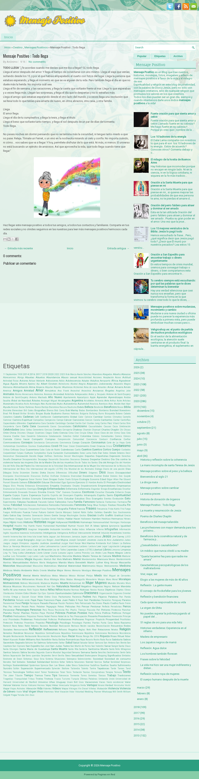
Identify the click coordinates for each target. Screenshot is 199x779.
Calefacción (45, 417)
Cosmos (32, 446)
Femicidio (54, 505)
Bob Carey (59, 410)
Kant (71, 543)
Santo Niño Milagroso (120, 649)
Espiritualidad (122, 495)
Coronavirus (98, 442)
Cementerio (38, 429)
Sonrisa (98, 662)
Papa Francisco (46, 600)
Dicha (15, 472)
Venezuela (64, 685)
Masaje (114, 562)
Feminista (80, 504)
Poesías (82, 612)
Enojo (104, 488)
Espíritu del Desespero (62, 495)
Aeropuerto (105, 380)
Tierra (47, 675)
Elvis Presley (17, 485)
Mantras (7, 562)
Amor (39, 390)
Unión (112, 678)
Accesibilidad (85, 377)
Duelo (68, 479)
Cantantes (106, 419)
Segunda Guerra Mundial (48, 652)
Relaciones (104, 629)
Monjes (101, 579)
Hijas (6, 522)
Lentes (17, 549)
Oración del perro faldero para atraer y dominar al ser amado (172, 207)
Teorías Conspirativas (93, 672)
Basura (63, 407)
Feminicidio (67, 505)
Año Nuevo (55, 397)
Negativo (86, 586)
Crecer (72, 446)
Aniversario (27, 394)
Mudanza (45, 583)
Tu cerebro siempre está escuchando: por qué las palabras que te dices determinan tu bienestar (173, 283)
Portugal (127, 613)
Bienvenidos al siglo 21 (154, 476)
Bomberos (104, 410)
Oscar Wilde (36, 597)
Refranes (63, 629)
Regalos (73, 629)
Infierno (100, 529)
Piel (98, 610)
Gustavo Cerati (48, 518)
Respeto (7, 636)
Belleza (89, 406)
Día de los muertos (63, 462)
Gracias (91, 515)
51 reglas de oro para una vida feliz (161, 622)
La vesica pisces (150, 493)
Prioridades (14, 619)
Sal (35, 642)
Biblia (127, 406)
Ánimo (18, 394)
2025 (137, 372)
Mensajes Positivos (36, 47)
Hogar (51, 522)
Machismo (55, 556)
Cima (71, 433)
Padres (87, 596)
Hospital (8, 525)
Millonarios (28, 579)
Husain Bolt (83, 526)
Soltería (69, 662)
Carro (18, 426)
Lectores (83, 546)
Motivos (24, 583)
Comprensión (64, 439)
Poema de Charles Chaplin (155, 516)
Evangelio (97, 498)
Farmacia (122, 502)
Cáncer (68, 419)
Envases (33, 492)
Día (113, 459)
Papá (33, 600)
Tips (54, 675)
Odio (26, 593)
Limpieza (126, 549)
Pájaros (102, 596)
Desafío (6, 459)
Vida (39, 688)
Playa (42, 613)
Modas (69, 579)
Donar (32, 479)
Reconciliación (103, 626)
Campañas (38, 420)
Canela (96, 420)
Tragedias (8, 678)
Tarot (128, 668)
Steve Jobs (64, 665)
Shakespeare (91, 655)
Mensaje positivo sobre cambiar (159, 487)
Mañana (34, 562)
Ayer (128, 403)
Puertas (96, 622)
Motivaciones (11, 583)
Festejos (103, 505)
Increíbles (66, 529)
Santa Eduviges (10, 649)
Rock (38, 639)
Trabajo (111, 675)
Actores (23, 380)
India (75, 529)
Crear (65, 446)
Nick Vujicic (33, 589)
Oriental (127, 593)
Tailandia (75, 668)
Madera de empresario (153, 636)
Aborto (117, 374)
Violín (19, 691)
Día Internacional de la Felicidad (47, 466)
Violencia (113, 688)
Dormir (38, 479)
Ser (23, 655)
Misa (46, 579)
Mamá (77, 559)
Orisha (6, 597)
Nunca (101, 589)
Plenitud (50, 613)
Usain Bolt (72, 682)
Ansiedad (58, 394)
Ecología (84, 479)
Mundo (112, 583)
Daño (94, 453)
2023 (62, 374)
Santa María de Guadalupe (34, 649)
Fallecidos (60, 501)
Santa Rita (73, 649)
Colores (96, 436)
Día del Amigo (107, 462)
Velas (55, 685)
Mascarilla (125, 562)
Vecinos (41, 685)
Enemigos (32, 489)
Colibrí (76, 436)
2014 (26, 374)
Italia (45, 536)
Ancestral (75, 390)
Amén (127, 387)
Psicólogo (65, 622)
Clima (117, 433)
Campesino (50, 420)
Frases (91, 508)
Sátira (23, 652)
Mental (27, 575)
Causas (107, 426)
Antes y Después (97, 394)
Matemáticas (50, 566)
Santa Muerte (59, 649)
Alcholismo (63, 384)
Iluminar (7, 529)
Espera (24, 495)
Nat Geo (51, 586)
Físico (43, 509)
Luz (47, 556)
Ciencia (63, 432)
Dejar (40, 456)
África (114, 380)
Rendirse (18, 633)
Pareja (25, 603)
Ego (64, 482)
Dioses (110, 472)
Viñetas (92, 688)
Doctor (98, 475)
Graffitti (109, 515)
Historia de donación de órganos (160, 499)
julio (139, 438)
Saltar (62, 642)
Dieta (43, 472)
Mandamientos (89, 559)
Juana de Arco (104, 540)
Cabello (17, 416)
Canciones (78, 419)
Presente (92, 616)
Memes (67, 570)
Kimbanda (101, 543)
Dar (100, 452)
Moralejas (125, 579)
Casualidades (65, 426)
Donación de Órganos (15, 479)
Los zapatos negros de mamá (158, 642)
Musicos (17, 586)
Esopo (128, 492)
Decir (128, 453)
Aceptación (108, 377)
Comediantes (107, 436)
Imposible (43, 529)
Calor (80, 417)
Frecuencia (102, 509)
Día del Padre (23, 465)
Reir (94, 629)
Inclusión (55, 529)
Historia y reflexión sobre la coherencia (163, 459)
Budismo (56, 413)
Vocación (64, 691)
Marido (63, 562)
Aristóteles (89, 400)
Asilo (26, 403)
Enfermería (84, 488)
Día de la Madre (43, 462)
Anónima (38, 394)
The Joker (8, 675)
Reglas (82, 629)
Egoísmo (71, 482)
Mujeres (101, 583)
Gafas (90, 512)
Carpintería (8, 426)
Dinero (83, 472)
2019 (137, 406)
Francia (81, 508)
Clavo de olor (106, 433)
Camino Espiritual (22, 419)
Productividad (40, 619)
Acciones (97, 377)
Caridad (70, 423)
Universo (43, 682)
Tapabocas (103, 668)
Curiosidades (71, 452)
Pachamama (64, 597)
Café (37, 417)
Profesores (78, 619)
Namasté (41, 586)
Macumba (67, 556)
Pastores (70, 603)
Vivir (57, 691)
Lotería (127, 553)
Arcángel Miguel (49, 400)
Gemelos (26, 515)
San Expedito (33, 645)
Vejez (48, 685)
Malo (59, 559)
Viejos (65, 688)
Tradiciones (124, 675)
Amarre (119, 387)
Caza (115, 426)
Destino (18, 47)
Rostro (96, 639)
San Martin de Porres (80, 646)
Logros (70, 553)
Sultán (16, 668)
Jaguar (52, 536)
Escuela (110, 492)
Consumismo (52, 442)
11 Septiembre (10, 374)
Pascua (53, 603)
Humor (72, 525)
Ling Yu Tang (10, 553)
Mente (35, 575)
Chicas (127, 429)
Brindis (31, 413)
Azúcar (14, 407)
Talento (84, 668)
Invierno (14, 536)
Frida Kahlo (114, 509)
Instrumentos (36, 533)
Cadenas (28, 416)
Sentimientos (113, 652)
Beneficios (110, 406)
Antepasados (81, 394)
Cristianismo (122, 446)
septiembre (144, 427)
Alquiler (57, 387)
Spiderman (34, 665)
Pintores (105, 609)
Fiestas (112, 505)
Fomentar (51, 509)
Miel (105, 575)
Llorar (47, 552)
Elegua (6, 485)
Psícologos (77, 622)
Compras (50, 439)
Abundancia (53, 377)
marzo (141, 687)
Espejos (16, 495)
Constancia (39, 442)
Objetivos (110, 589)
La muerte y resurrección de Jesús (160, 510)
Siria (42, 659)
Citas (90, 432)
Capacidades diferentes (14, 423)
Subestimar (84, 665)
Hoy (25, 526)
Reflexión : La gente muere (156, 585)
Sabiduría (117, 639)
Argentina (77, 400)
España (7, 495)
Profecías (52, 619)
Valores (16, 685)
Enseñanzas (115, 488)
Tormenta (74, 675)
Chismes (21, 433)
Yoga (14, 694)
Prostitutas (125, 619)
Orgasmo (117, 593)
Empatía (54, 485)
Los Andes (96, 553)
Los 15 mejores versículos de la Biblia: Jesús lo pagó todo (169, 230)
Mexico (63, 575)
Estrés (60, 498)
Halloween (86, 518)
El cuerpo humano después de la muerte (164, 679)
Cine (76, 433)
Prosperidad (112, 619)
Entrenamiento (10, 492)
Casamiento (43, 426)
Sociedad (98, 658)
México (72, 575)
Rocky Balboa (58, 639)
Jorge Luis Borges (44, 540)
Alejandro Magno (122, 384)
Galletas (98, 512)
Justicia (44, 543)
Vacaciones (91, 682)
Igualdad (126, 525)
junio (140, 444)
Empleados (66, 485)
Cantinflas (125, 420)
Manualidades (21, 562)
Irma (29, 536)
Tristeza (48, 678)
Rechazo (75, 626)
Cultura (28, 452)
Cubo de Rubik (52, 449)
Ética (88, 498)
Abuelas (29, 377)
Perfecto (105, 606)
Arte (106, 400)
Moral (115, 579)
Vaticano (32, 685)
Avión (117, 403)
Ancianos (98, 390)
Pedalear (40, 606)
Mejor (60, 570)
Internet (96, 532)
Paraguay (116, 600)
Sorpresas (126, 662)
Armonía (99, 400)
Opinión (51, 593)
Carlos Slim (125, 423)
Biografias (40, 410)
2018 (44, 374)
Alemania (7, 387)
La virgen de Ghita (151, 607)
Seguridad (67, 652)
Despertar (95, 459)
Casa (33, 426)
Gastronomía (124, 512)
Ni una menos (18, 589)
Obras (127, 589)
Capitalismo (33, 423)
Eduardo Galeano (19, 482)
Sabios (127, 639)
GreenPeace (9, 518)
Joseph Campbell (77, 540)
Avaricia (94, 403)
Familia (78, 501)
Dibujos (7, 472)
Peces (32, 606)
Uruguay (61, 682)
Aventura (103, 403)
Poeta (90, 613)
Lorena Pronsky (82, 553)
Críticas (14, 449)
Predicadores (19, 616)
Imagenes (20, 529)
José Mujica (61, 539)
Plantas (25, 612)
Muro (128, 583)
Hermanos (117, 518)
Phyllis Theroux (78, 610)
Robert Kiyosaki (10, 639)
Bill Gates (29, 410)
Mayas (99, 566)
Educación (34, 482)
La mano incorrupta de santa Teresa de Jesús (167, 465)
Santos (7, 652)
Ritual (121, 636)
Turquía (75, 678)
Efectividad (55, 482)
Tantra (93, 668)
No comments (37, 61)
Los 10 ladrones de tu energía (168, 136)
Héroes (127, 518)
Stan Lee (53, 665)
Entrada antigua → (118, 248)
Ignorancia (114, 526)
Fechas (6, 505)
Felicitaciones (29, 505)
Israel (39, 536)
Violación (102, 688)
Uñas (52, 682)
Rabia (117, 622)
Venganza (75, 685)
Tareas (121, 668)
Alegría (82, 384)
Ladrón (34, 546)
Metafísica (45, 575)
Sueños (104, 665)
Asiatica (19, 403)
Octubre (19, 593)
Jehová (97, 536)
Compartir (37, 439)
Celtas (29, 429)
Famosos (89, 501)
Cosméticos (21, 446)
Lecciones (73, 546)
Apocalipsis (83, 397)
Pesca (51, 610)
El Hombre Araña (94, 482)
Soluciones (79, 662)
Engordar (95, 489)
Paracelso (106, 600)
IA (91, 526)
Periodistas (116, 606)
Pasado (44, 603)
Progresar (90, 619)
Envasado (23, 492)
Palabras (113, 596)
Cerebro (57, 429)
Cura (49, 452)
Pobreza (60, 612)
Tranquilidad (20, 678)
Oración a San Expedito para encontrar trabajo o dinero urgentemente (167, 257)
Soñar (106, 661)
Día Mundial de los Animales (79, 469)
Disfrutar (54, 476)
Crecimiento (82, 446)
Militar (18, 579)
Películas (70, 606)
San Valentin (97, 646)
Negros (107, 586)
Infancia (90, 529)
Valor (128, 682)
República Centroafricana (47, 633)
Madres (116, 556)
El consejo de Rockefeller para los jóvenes (165, 590)
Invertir (6, 536)
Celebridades (11, 429)
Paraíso (126, 600)
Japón (84, 536)
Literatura (30, 552)
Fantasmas (110, 502)
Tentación (77, 672)
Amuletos (50, 390)
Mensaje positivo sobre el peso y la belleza (166, 471)
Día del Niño (9, 466)
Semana (76, 652)
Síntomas (27, 659)
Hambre (96, 518)
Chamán (87, 429)
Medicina (125, 565)
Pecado (25, 606)
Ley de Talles (59, 549)
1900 (19, 374)
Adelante (40, 380)
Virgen (32, 691)
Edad (103, 479)
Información (125, 529)
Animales (8, 394)
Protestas (18, 622)
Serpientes (46, 655)
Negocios (97, 586)
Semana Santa (89, 652)
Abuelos (40, 377)
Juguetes (34, 543)
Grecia (127, 515)
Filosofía (121, 505)
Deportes (90, 456)
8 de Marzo (71, 374)
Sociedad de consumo (117, 658)
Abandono (97, 374)
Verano (101, 685)
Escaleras (76, 492)
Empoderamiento (89, 485)
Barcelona (54, 407)
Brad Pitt (7, 413)
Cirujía (83, 433)
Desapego (42, 459)
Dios (102, 472)
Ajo (38, 384)
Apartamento (69, 397)
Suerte (113, 665)
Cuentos (86, 449)
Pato (77, 603)
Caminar (7, 420)
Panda (127, 597)
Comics (118, 436)
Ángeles (109, 390)
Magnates (38, 559)
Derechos (126, 456)
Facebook (32, 501)
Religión (125, 629)
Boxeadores (125, 410)
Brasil (16, 413)
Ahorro (23, 383)
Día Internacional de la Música (112, 466)
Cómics (127, 436)
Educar (46, 482)
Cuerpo (116, 449)
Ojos (43, 593)
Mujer (90, 583)
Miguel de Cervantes (120, 575)
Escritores (88, 492)
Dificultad (73, 472)
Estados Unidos (21, 498)
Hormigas (115, 522)
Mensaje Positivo (101, 570)
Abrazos (126, 374)
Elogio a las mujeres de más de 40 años (164, 579)
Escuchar (99, 492)
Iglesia (104, 525)
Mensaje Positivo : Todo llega (25, 56)
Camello (127, 417)
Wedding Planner (93, 691)
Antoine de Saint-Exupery (118, 394)
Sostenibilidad (20, 665)
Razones (44, 626)
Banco (38, 407)
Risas (113, 636)
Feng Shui (92, 505)
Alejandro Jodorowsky (99, 383)
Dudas (61, 479)
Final (15, 509)
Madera (77, 556)
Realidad (53, 626)
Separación (15, 655)
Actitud (126, 377)
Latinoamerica (52, 546)
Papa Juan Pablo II (66, 600)
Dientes (35, 472)
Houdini (18, 526)
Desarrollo (53, 459)
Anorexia (48, 394)
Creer (93, 446)
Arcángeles (64, 400)
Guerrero (36, 518)
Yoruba (20, 695)
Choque (30, 433)
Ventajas (92, 685)
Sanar (107, 645)
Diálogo (98, 469)
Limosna (115, 549)
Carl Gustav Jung (91, 423)
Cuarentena (32, 449)
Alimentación (20, 387)
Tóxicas (102, 675)
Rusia (108, 639)
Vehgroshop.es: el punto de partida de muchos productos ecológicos (172, 331)
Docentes (88, 475)
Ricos (79, 636)
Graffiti (100, 515)
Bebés (80, 407)
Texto (127, 672)
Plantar (16, 613)
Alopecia (40, 387)
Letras (29, 549)
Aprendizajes (115, 397)
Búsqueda (110, 413)
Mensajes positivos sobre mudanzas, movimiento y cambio (173, 308)
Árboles (36, 400)
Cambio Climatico (112, 417)
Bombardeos (92, 410)
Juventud (55, 543)
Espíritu (46, 495)
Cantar (116, 420)
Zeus (31, 695)
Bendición (98, 407)
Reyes (64, 636)
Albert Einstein (49, 383)
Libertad (97, 549)
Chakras (77, 429)
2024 (137, 378)
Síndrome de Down (12, 659)
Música (7, 586)
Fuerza (26, 512)
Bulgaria (84, 413)
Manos (112, 559)
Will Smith (117, 691)
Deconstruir (8, 456)
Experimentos (9, 502)
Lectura (92, 546)
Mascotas (9, 565)
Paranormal (9, 603)
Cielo (55, 432)
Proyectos (40, 622)
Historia (28, 522)
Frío (122, 509)
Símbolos (126, 655)
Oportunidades (63, 593)
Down (45, 479)
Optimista (77, 593)
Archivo (178, 56)
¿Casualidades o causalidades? (159, 545)
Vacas (102, 682)
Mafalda (20, 559)
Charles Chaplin (110, 429)
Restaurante (30, 636)
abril (139, 455)
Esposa (6, 498)
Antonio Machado (38, 397)
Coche (15, 436)
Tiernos (39, 675)
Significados (114, 655)
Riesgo (86, 636)
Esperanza (35, 495)
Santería (83, 649)
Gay (19, 515)
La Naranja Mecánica (19, 546)
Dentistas (58, 456)
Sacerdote (8, 642)
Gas (115, 512)
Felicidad (16, 504)
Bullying (93, 413)
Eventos (108, 498)
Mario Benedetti (77, 562)
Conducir (103, 439)
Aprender (102, 397)
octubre (141, 421)
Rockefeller (46, 639)
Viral (25, 691)
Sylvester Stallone (60, 668)
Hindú (20, 522)
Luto (42, 556)
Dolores (114, 476)
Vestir (128, 685)
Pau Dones (97, 603)
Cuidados (126, 449)
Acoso (118, 377)
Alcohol (74, 384)
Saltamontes (52, 642)
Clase (97, 433)
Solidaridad (43, 661)
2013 (137, 735)
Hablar (69, 518)
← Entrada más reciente (18, 248)
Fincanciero (34, 509)
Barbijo (45, 407)
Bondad (114, 410)
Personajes (22, 609)
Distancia (65, 476)
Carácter (50, 423)
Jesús (106, 536)
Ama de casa (90, 387)
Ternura (118, 672)
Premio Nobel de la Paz (62, 616)
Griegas (19, 518)
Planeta (7, 612)
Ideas (96, 525)
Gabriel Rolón (79, 512)
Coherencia (42, 436)
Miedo (98, 575)
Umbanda (103, 678)
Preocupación (80, 616)
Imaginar (32, 529)
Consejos (27, 442)
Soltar (62, 662)
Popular (142, 56)
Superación (27, 668)
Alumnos (67, 387)
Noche (66, 589)
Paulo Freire (125, 603)
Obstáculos (8, 593)
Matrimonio (88, 565)
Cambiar (98, 416)
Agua (6, 383)
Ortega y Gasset (20, 597)
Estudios (80, 498)
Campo (59, 420)
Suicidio (7, 668)
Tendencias (53, 672)
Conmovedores (11, 442)
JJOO (128, 536)
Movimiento (34, 583)
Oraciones (91, 593)
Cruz (22, 449)
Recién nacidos (87, 626)
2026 (137, 367)
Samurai (99, 642)
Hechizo (106, 518)
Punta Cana (107, 622)
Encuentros (21, 489)
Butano (119, 413)
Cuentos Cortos (101, 449)
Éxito (128, 498)
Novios (93, 589)
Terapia (109, 672)
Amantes (102, 387)
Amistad (29, 390)
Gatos (13, 515)
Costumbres (43, 446)
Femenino (42, 505)
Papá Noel (83, 600)
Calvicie (88, 417)
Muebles (55, 583)
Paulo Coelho (110, 603)
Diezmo (51, 472)
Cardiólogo (60, 423)
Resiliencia (113, 633)
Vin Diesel (83, 688)
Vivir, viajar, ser (148, 574)
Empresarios (124, 485)
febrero (141, 693)
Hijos (13, 522)
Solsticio (55, 662)
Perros (127, 606)
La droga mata (149, 482)
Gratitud (118, 515)
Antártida (69, 394)
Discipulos (8, 476)
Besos (120, 407)
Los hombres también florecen (158, 653)
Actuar (32, 380)
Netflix (6, 589)
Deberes (121, 453)
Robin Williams (27, 639)
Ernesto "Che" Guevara (58, 492)
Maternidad (74, 565)
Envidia (42, 492)
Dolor (106, 475)
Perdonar (96, 606)
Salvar (91, 642)
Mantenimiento (123, 559)
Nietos (43, 589)
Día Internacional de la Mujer (80, 465)
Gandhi (108, 512)
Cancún (88, 420)
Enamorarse (9, 489)
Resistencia (125, 633)
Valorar (7, 685)
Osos (54, 597)
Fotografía (62, 508)
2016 (32, 374)
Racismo (126, 622)
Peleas (61, 606)
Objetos (120, 589)
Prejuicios (31, 616)
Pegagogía (51, 606)
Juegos (6, 543)
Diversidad (76, 476)
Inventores (116, 532)
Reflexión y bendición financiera (159, 596)
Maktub (47, 559)
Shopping (102, 655)
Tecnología (19, 672)
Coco (23, 436)
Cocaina (7, 436)
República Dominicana (95, 633)
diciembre (143, 410)
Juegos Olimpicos (20, 543)
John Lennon (9, 540)
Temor (44, 672)
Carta (25, 426)
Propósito (100, 619)
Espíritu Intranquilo (85, 495)
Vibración (31, 688)
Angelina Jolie (123, 390)
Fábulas (21, 501)
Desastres (64, 459)
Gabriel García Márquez (59, 512)
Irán (25, 536)
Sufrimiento (124, 665)
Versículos (119, 685)
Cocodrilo (31, 436)
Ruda (102, 639)
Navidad (75, 586)
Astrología (35, 403)
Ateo (43, 403)
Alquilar (49, 387)
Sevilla (61, 655)
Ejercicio (80, 482)
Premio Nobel (43, 616)
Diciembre (25, 472)
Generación (37, 515)
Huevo (39, 526)
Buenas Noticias (70, 413)
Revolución (56, 636)
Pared (18, 603)
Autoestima (70, 403)
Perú (44, 610)
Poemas (71, 612)
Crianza (101, 446)
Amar (110, 387)
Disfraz (45, 476)
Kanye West (80, 543)
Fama (70, 502)
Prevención (117, 616)
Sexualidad (77, 655)
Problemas (27, 619)
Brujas (39, 413)
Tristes (39, 678)
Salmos (41, 642)
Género (47, 515)
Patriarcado (85, 603)
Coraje (75, 442)
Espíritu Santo (105, 495)
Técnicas (7, 672)
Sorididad (115, 662)
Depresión (114, 456)
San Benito (121, 642)
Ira (20, 536)
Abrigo (20, 377)
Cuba (42, 449)
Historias (40, 522)
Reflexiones (51, 629)
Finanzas (23, 509)
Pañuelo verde (23, 600)
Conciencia (91, 439)
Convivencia (65, 442)
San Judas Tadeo (60, 645)
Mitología (54, 579)
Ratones (35, 626)
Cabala (127, 413)
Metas (55, 575)
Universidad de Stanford (24, 682)
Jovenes (91, 539)
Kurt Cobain (113, 543)
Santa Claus (125, 646)
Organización (105, 593)
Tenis (69, 672)
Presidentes (104, 616)
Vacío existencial (115, 682)
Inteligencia (49, 532)
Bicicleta (7, 410)
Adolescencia (73, 380)
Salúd (76, 642)
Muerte (64, 583)
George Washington (69, 515)
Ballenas (29, 407)
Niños (59, 589)
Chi (121, 429)
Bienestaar (17, 410)
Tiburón (19, 675)
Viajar (6, 688)
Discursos (36, 476)
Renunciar (29, 633)
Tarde (113, 668)
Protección (8, 622)
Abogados (107, 374)
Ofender (33, 593)
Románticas (73, 639)
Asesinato (9, 403)
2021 (137, 395)
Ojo (39, 593)
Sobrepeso (71, 659)
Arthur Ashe (116, 400)
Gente (55, 515)
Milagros (8, 579)
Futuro (42, 512)
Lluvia (54, 553)
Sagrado (20, 642)
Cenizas (48, 429)
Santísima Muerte (98, 649)
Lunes (36, 556)
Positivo (8, 616)
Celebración (125, 426)
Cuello (78, 449)
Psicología (52, 622)
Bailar (22, 407)
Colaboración (55, 436)
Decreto (32, 456)
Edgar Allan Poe (115, 479)
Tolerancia (63, 675)
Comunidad (78, 439)
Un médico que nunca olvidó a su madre (164, 550)
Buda (47, 413)
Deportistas (102, 456)
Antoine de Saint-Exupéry (15, 397)
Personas (35, 609)
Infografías (111, 529)
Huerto (31, 526)
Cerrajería (67, 429)
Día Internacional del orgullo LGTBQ (44, 469)
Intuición (105, 533)
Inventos (127, 533)
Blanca (50, 410)
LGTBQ (89, 549)
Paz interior (14, 606)
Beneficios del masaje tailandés (159, 521)
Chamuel (96, 429)
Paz (5, 606)
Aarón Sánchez (84, 374)
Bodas (82, 410)
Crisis (109, 446)
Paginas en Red (106, 774)
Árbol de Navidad (21, 400)
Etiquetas (160, 56)
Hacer (77, 518)
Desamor (16, 459)
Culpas (20, 453)
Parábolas (95, 600)
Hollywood (62, 522)
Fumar (34, 512)
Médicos (7, 570)
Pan (121, 597)
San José (45, 646)
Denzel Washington (74, 456)
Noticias (84, 589)
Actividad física (10, 380)
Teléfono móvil (33, 672)
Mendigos (86, 570)
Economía (94, 479)
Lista (21, 552)
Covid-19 (56, 446)
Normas (75, 589)
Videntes (47, 688)
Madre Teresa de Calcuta (97, 556)
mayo (140, 450)
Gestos (82, 515)
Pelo (78, 606)
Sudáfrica (95, 665)
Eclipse (75, 479)
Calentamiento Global (64, 416)
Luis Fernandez (19, 556)
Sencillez (102, 652)
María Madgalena (48, 562)
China (13, 432)
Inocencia (24, 533)
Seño (128, 652)
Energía (42, 488)
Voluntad (79, 691)
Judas (127, 540)
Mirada (39, 579)
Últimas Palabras (89, 678)
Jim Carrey (118, 536)
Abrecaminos (9, 377)
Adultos (94, 380)
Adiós (62, 380)
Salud (69, 642)
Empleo (76, 485)
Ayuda (7, 407)
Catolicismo (80, 426)
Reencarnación (21, 629)
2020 (51, 374)
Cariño (78, 423)
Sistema (49, 659)
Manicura (102, 559)
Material (62, 565)
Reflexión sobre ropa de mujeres (159, 673)
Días (128, 468)
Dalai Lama (85, 453)
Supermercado (42, 668)
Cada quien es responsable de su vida (163, 602)
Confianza (115, 439)
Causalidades (95, 426)
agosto (141, 433)
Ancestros (86, 390)
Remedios (7, 633)
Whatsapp (107, 691)
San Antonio (109, 642)
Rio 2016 (94, 636)
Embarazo (30, 485)
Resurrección (43, 636)
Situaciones (60, 659)
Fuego (128, 509)
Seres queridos (33, 655)
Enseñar (127, 489)
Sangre (115, 646)
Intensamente (84, 533)
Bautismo (72, 407)
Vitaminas (49, 691)
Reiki (88, 629)
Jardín (90, 536)
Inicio (8, 37)
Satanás (16, 652)
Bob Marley (72, 410)
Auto (60, 403)
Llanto (39, 553)
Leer (99, 546)
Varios (24, 685)
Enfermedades (56, 488)
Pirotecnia (116, 610)
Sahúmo (29, 642)
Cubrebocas (67, 449)
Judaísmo (118, 539)
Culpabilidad (9, 453)
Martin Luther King (98, 562)
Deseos (85, 459)
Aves (110, 403)
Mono (108, 579)
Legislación (114, 546)
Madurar (126, 556)
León (23, 549)
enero (140, 699)
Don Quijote (125, 476)
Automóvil (83, 403)
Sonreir (89, 661)
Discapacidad (123, 472)
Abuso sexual (69, 377)
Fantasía (100, 502)
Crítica (6, 449)
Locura (62, 552)
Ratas (21, 626)
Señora (6, 655)
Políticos (116, 612)
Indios (82, 529)
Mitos (62, 579)
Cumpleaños (40, 453)
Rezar (71, 636)
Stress (75, 665)
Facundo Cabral (46, 502)
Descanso (75, 459)
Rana (14, 626)
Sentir (123, 652)
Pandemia (9, 600)
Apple (93, 397)
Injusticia (14, 533)
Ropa (82, 639)
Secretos (32, 652)
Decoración (22, 456)
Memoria (76, 570)
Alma (32, 387)
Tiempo (28, 675)
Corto (128, 442)
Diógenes (93, 472)
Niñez (51, 589)
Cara (43, 423)
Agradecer (125, 380)
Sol (14, 661)
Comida (7, 439)
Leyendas (72, 549)
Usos (81, 682)
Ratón (27, 626)
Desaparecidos (29, 459)
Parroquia (34, 603)
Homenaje (86, 522)
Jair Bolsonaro (63, 536)
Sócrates (7, 662)
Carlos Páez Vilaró (109, 423)
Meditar (52, 570)
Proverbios (29, 622)
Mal (54, 559)
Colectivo (67, 436)
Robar (128, 636)
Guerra (27, 518)
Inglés (6, 533)
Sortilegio (7, 665)
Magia (28, 559)
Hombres (74, 522)
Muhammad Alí (77, 583)
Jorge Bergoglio (26, 539)
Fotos (72, 508)
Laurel (64, 546)
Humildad (61, 525)
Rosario (89, 639)
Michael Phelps (85, 575)
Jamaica (76, 536)
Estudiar (69, 498)
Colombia (85, 436)
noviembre (143, 416)
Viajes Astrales (17, 688)
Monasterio (91, 579)
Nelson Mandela (121, 586)
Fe (129, 501)
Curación (58, 452)
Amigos (17, 390)
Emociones (42, 485)
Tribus (31, 678)
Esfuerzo (119, 492)
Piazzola (91, 610)
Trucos (57, 678)
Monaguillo (79, 579)
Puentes (87, 622)
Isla (34, 536)
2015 (137, 724)
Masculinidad (24, 565)
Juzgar (64, 543)
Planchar (126, 610)
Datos (105, 453)
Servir (54, 655)
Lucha (6, 556)
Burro (101, 413)
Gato (5, 515)
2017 (39, 374)
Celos (22, 429)
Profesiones (64, 619)
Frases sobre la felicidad (155, 659)
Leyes (81, 549)
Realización (64, 626)
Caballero (7, 417)
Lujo (30, 556)
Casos (53, 426)
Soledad (31, 661)
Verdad (109, 685)
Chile (6, 432)
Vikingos (73, 688)
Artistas (127, 400)
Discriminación (22, 476)
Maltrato (67, 559)
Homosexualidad (101, 522)
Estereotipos (49, 498)
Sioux (36, 659)
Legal (104, 546)
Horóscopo (125, 522)
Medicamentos (111, 566)
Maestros (9, 559)
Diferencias (61, 472)
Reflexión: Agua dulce (153, 648)
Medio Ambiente (22, 570)
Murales (121, 583)
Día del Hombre (123, 462)
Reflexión (35, 629)
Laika (42, 546)
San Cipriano (19, 646)
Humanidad (49, 526)
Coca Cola (126, 433)
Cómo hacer (22, 439)
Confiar (127, 439)
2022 (56, 374)
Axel (123, 403)
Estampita (36, 498)
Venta (83, 685)
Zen (27, 695)
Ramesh (7, 626)
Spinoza (44, 665)
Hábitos (60, 518)
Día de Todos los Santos (86, 462)
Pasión (61, 603)
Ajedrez (31, 384)
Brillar (23, 413)
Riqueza (105, 636)
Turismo (66, 678)
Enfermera (71, 488)
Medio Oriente (40, 570)
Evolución (118, 498)
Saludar (84, 642)
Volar (71, 691)
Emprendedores (106, 485)
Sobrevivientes (84, 659)
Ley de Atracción (42, 549)
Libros (107, 549)
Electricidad (124, 482)
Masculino (38, 566)
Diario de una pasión (114, 469)
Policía (98, 613)
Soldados (21, 662)
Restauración (17, 636)
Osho (47, 596)
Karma (91, 543)
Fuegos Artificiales (12, 512)
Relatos (114, 629)
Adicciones (52, 380)
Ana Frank (63, 390)
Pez (67, 610)
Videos (56, 688)
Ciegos (48, 433)
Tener (62, 672)
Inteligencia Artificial (67, 533)
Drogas (53, 479)
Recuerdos (117, 625)
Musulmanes (29, 586)
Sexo (67, 655)
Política (106, 612)
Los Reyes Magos (113, 552)
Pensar (85, 606)
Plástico (35, 613)
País (94, 597)
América (7, 390)
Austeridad (51, 403)
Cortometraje (9, 446)
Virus (40, 691)
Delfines (48, 456)
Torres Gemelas (89, 675)
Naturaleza (62, 586)
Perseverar (9, 609)
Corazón (85, 442)
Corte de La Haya (116, 442)
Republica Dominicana (72, 633)
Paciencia (76, 597)
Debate (112, 453)
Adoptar (85, 380)
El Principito (110, 482)
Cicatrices (40, 433)
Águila (14, 383)
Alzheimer (78, 387)
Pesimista (59, 610)
